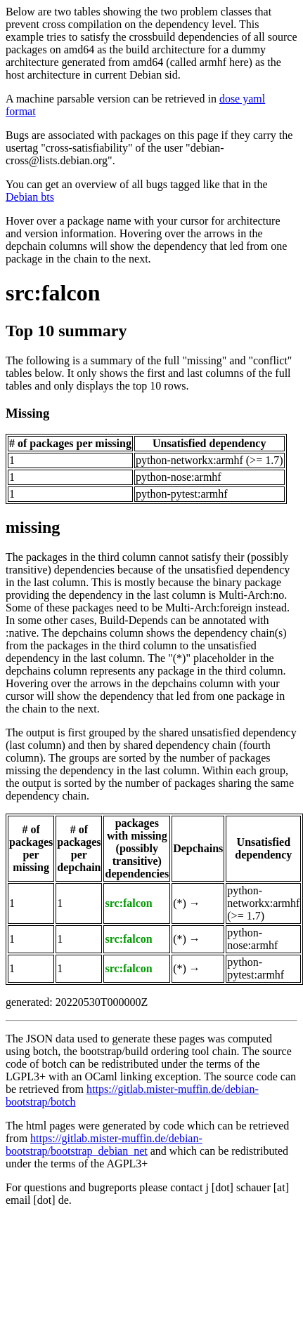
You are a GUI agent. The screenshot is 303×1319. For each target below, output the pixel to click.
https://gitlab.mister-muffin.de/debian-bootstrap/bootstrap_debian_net (104, 1144)
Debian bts (30, 197)
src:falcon (53, 292)
